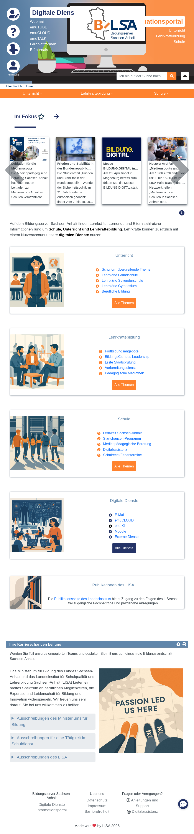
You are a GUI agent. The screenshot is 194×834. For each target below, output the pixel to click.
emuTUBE (38, 27)
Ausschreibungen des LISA (41, 757)
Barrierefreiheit (97, 811)
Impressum (97, 806)
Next (174, 153)
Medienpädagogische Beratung (127, 444)
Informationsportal (155, 21)
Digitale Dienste (56, 12)
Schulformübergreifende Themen (127, 269)
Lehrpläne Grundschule (120, 275)
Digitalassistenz (115, 449)
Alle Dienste (124, 548)
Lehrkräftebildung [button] (95, 93)
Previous (8, 153)
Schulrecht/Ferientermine (122, 455)
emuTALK (38, 38)
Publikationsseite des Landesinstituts (82, 599)
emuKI (120, 526)
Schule (179, 41)
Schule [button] (160, 93)
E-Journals (39, 50)
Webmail (37, 21)
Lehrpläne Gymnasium (119, 286)
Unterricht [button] (31, 93)
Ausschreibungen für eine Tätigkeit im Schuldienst (49, 740)
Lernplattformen (43, 44)
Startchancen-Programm (122, 438)
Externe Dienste (127, 537)
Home (29, 86)
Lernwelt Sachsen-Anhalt (122, 433)
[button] (183, 212)
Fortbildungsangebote (121, 351)
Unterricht (177, 30)
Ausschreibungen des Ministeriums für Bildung (49, 721)
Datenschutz (97, 800)
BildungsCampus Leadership (127, 357)
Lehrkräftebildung (170, 36)
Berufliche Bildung (116, 291)
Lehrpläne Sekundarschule (122, 280)
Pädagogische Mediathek (124, 373)
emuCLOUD (40, 33)
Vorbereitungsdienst (120, 368)
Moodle (120, 531)
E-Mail (120, 515)
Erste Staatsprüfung (120, 362)
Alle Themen (124, 303)
